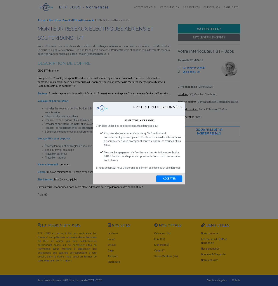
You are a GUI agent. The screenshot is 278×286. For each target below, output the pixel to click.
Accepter (169, 178)
